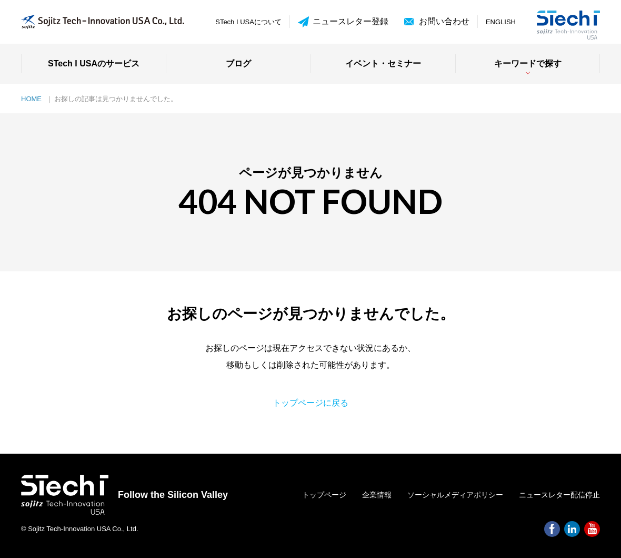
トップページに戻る (310, 402)
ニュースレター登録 (343, 21)
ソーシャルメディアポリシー (455, 495)
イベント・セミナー (383, 63)
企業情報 (377, 495)
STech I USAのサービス (93, 63)
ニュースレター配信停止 (559, 495)
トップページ (324, 495)
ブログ (238, 63)
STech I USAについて (248, 22)
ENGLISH (501, 22)
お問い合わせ (444, 21)
